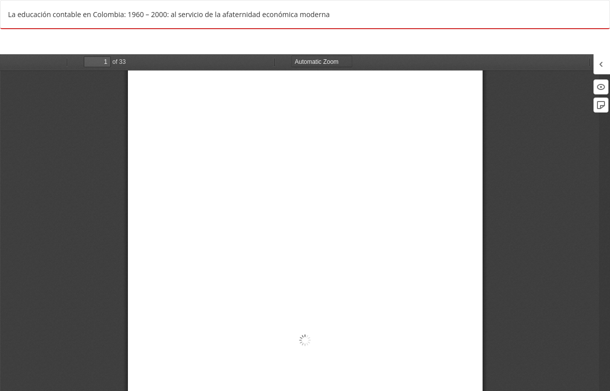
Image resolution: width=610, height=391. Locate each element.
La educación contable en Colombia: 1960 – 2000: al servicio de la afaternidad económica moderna (169, 14)
